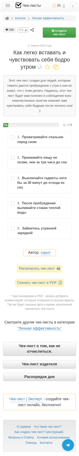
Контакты (46, 442)
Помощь (31, 442)
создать (59, 32)
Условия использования (53, 437)
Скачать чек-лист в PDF (39, 283)
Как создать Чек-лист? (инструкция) (39, 432)
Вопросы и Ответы (21, 437)
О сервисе (24, 426)
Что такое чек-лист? (47, 426)
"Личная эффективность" (39, 328)
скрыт (46, 253)
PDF (23, 30)
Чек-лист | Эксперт (25, 399)
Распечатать (39, 268)
